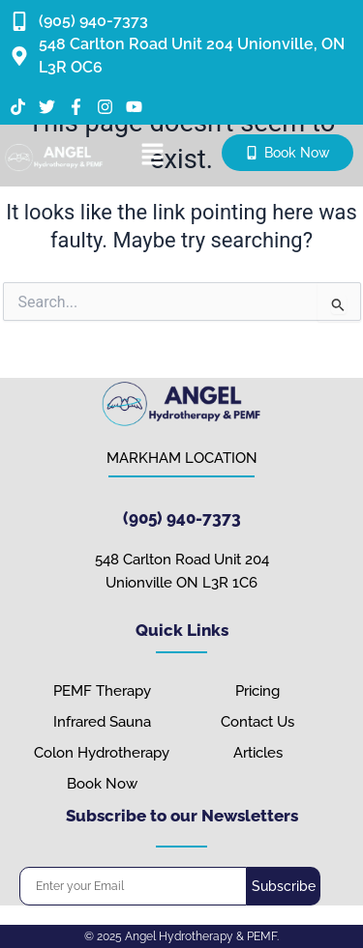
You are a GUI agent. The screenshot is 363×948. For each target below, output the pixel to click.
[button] (152, 155)
